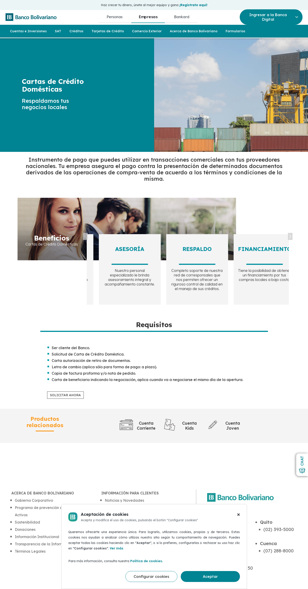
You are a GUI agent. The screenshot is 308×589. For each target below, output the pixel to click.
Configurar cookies (151, 576)
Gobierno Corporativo (34, 500)
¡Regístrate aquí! (193, 5)
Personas (114, 17)
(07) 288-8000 (278, 551)
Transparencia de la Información (44, 544)
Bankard (181, 17)
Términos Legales (30, 551)
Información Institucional (37, 536)
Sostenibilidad (27, 522)
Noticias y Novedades (124, 500)
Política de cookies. (146, 561)
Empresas (148, 16)
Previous (85, 236)
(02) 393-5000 (278, 529)
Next (290, 236)
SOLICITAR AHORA (65, 395)
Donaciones (25, 529)
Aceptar (210, 576)
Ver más (116, 548)
